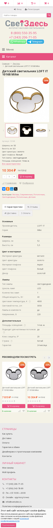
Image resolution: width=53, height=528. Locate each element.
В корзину (26, 176)
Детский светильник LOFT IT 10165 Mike (13, 388)
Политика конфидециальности (17, 506)
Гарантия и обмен (11, 447)
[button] (44, 357)
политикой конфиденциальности (15, 519)
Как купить (7, 433)
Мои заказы (8, 467)
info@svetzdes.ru (13, 501)
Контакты (7, 456)
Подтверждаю (8, 525)
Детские (32, 197)
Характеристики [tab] (13, 207)
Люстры (15, 194)
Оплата (5, 442)
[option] (12, 130)
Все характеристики (11, 163)
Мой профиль (8, 472)
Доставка (6, 438)
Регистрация (32, 9)
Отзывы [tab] (32, 207)
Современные (26, 194)
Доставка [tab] (10, 213)
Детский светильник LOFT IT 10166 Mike (38, 388)
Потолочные (39, 194)
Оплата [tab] (25, 213)
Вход (17, 9)
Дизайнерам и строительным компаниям (22, 451)
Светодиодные (9, 197)
